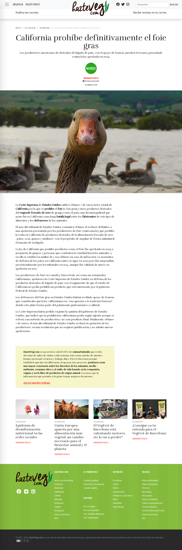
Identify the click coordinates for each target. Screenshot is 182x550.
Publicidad (59, 492)
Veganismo (44, 28)
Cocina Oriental (149, 507)
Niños (115, 499)
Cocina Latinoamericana (153, 510)
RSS (56, 518)
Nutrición (118, 472)
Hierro (116, 488)
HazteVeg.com (61, 472)
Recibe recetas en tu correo (149, 12)
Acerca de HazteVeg (64, 480)
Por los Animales (91, 510)
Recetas (146, 472)
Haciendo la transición (94, 484)
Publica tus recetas (27, 12)
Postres (146, 488)
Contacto (59, 484)
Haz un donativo (62, 514)
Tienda (58, 495)
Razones (88, 498)
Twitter (58, 507)
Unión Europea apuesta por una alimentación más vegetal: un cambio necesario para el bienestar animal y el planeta (71, 437)
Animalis (58, 499)
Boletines (59, 488)
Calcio (115, 484)
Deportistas (118, 507)
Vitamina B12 (119, 492)
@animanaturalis (91, 81)
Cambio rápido (90, 488)
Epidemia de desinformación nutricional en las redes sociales (29, 431)
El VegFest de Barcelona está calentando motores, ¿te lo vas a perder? (109, 431)
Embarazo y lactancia (123, 495)
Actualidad (30, 28)
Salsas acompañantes (152, 503)
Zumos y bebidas (150, 499)
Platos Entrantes (150, 484)
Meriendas (147, 492)
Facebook (59, 503)
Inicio (18, 28)
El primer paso (91, 472)
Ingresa (18, 4)
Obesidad (117, 503)
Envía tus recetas (150, 514)
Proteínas (117, 480)
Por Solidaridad (91, 517)
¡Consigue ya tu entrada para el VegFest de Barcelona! (149, 429)
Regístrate (33, 4)
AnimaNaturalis (91, 78)
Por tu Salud (89, 506)
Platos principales (150, 480)
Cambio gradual (91, 480)
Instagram (59, 510)
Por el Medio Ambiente (94, 514)
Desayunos (147, 495)
